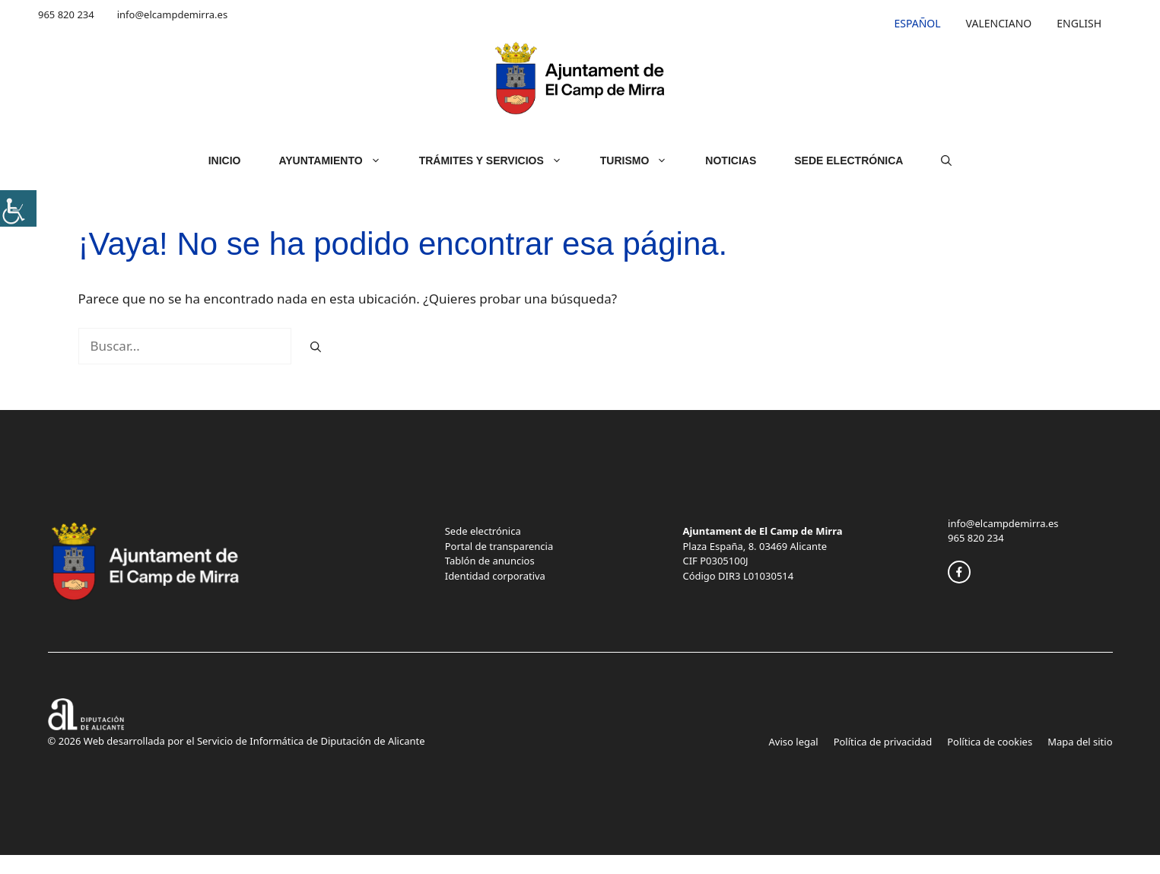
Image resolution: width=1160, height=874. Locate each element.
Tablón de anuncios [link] (490, 560)
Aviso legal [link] (793, 741)
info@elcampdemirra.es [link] (172, 14)
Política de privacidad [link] (883, 741)
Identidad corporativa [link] (495, 576)
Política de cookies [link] (989, 741)
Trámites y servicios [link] (500, 160)
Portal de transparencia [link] (499, 546)
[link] (18, 208)
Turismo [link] (643, 160)
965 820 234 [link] (66, 14)
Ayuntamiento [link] (338, 160)
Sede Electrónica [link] (848, 160)
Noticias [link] (730, 160)
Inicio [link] (224, 160)
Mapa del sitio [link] (1079, 741)
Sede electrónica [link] (483, 531)
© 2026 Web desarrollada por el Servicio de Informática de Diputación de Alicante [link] (236, 741)
